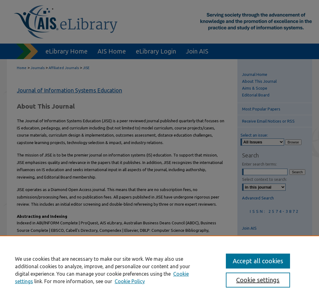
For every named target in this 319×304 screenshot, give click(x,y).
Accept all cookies (258, 260)
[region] (159, 270)
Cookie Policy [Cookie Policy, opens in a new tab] (130, 281)
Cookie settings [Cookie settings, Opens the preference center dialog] (257, 279)
